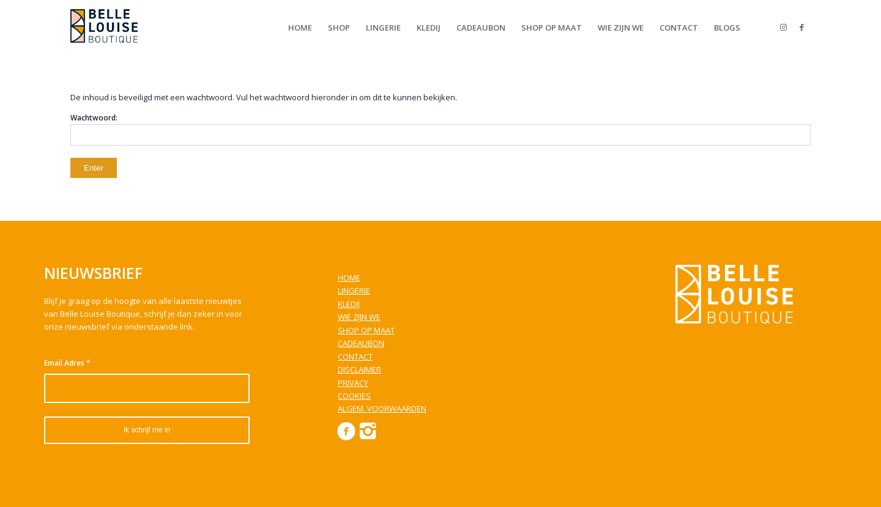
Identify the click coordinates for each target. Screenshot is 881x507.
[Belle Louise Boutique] (104, 27)
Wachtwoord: (440, 129)
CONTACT (355, 356)
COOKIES (354, 395)
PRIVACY (353, 382)
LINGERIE (354, 290)
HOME (349, 277)
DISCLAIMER (359, 369)
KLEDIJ (349, 303)
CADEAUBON (361, 343)
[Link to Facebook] (801, 27)
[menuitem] (300, 27)
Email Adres (67, 363)
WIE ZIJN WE (359, 316)
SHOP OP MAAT (366, 330)
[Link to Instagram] (783, 27)
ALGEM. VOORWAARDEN (382, 408)
